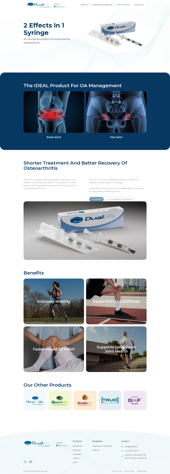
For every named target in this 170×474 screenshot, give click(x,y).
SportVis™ (77, 450)
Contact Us (138, 5)
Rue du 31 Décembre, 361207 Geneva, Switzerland (136, 456)
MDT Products (123, 5)
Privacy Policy (129, 471)
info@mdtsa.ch (131, 447)
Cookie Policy (142, 471)
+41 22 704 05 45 (132, 451)
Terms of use (116, 471)
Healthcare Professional (102, 5)
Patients (84, 5)
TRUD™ (76, 458)
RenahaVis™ (78, 446)
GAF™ (75, 463)
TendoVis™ (77, 454)
